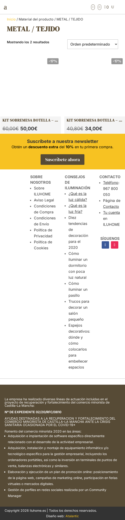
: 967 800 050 (111, 188)
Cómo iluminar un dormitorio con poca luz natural (77, 265)
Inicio (11, 19)
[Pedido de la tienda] (92, 44)
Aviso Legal (44, 200)
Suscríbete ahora (62, 159)
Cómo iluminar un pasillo (77, 289)
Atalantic (72, 516)
